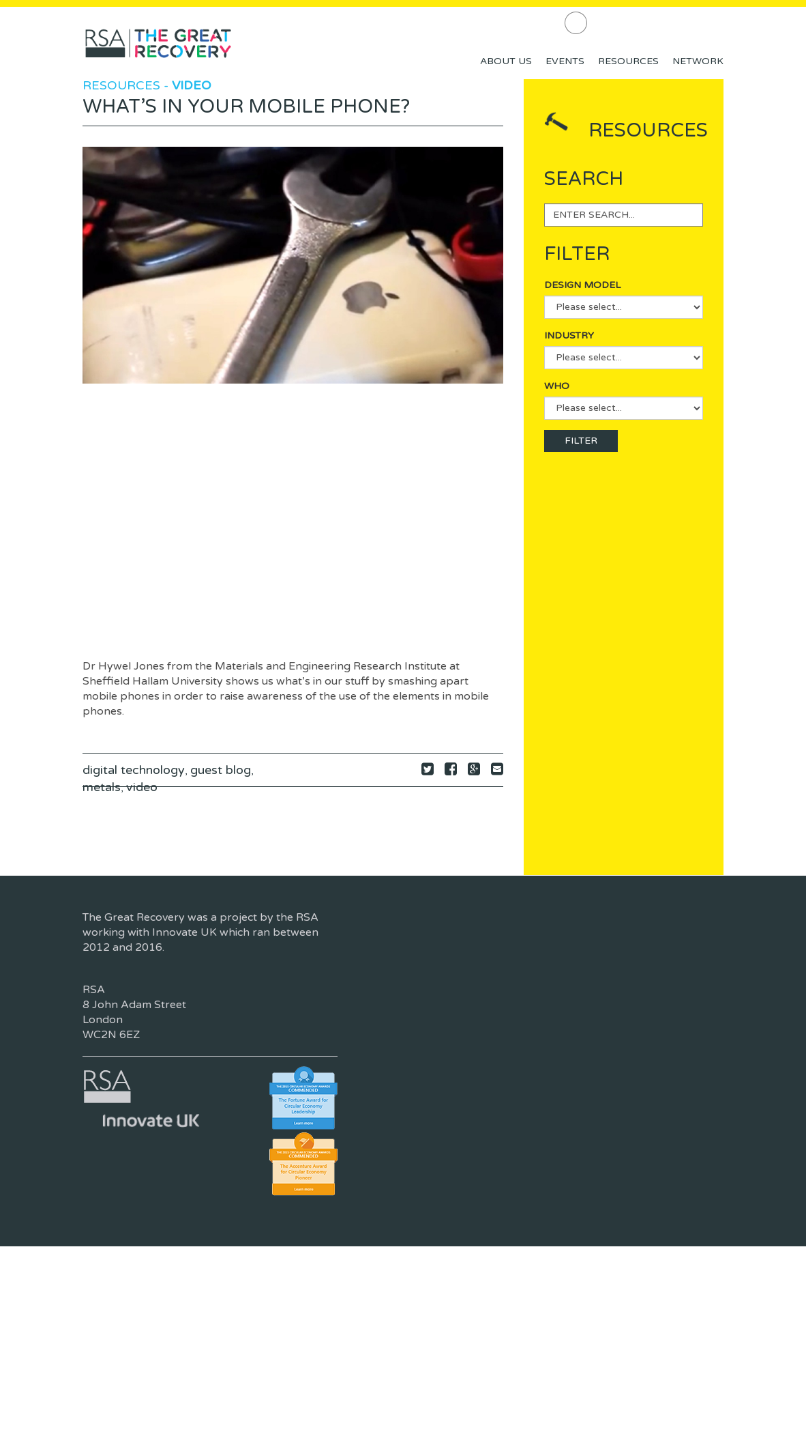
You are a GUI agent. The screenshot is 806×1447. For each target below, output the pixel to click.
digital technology (134, 769)
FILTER (581, 440)
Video (191, 85)
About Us (506, 61)
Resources (628, 61)
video (142, 786)
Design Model (582, 285)
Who (556, 386)
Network (697, 61)
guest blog (220, 769)
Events (565, 61)
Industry (569, 335)
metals (102, 786)
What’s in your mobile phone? (246, 106)
